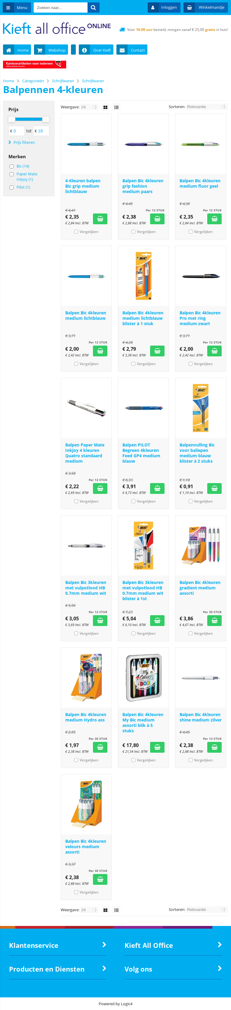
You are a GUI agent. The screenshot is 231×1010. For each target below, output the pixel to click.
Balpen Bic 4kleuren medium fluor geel (200, 183)
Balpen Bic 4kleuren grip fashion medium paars (142, 186)
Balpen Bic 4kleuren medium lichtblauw (85, 315)
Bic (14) (23, 166)
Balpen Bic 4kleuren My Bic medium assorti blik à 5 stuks (142, 722)
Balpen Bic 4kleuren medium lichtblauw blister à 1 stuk (142, 318)
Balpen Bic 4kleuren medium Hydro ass (85, 717)
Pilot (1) (23, 187)
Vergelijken (89, 231)
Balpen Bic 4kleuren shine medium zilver (201, 717)
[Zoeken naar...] (94, 7)
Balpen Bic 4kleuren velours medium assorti (85, 846)
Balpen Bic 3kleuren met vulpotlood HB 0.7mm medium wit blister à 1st (142, 590)
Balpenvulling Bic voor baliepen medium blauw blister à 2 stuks (197, 453)
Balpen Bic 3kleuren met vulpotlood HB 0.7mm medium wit (85, 587)
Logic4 (126, 1003)
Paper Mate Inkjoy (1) (27, 176)
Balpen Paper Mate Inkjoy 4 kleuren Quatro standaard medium (84, 453)
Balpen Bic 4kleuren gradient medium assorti (200, 587)
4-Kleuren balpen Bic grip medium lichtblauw (82, 186)
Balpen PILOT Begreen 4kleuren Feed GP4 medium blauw (141, 453)
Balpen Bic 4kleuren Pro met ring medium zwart (200, 318)
